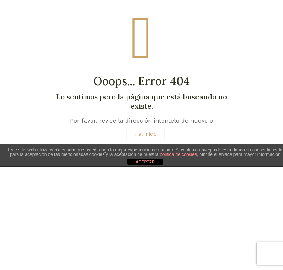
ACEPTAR (145, 162)
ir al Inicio (145, 134)
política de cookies (178, 154)
